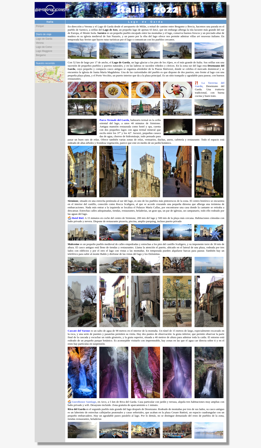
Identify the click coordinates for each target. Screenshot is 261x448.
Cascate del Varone (79, 330)
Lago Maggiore (44, 51)
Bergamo (41, 55)
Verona (40, 42)
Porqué (40, 26)
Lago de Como (44, 47)
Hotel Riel (78, 218)
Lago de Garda (44, 38)
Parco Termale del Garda (114, 119)
